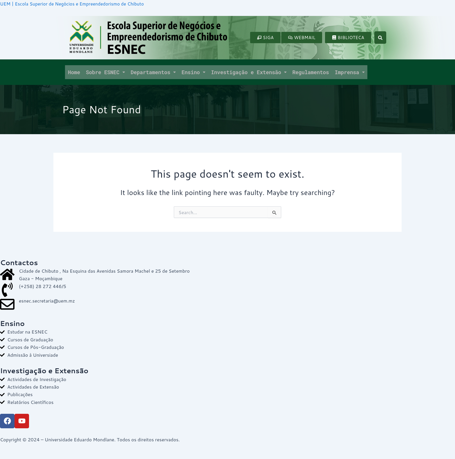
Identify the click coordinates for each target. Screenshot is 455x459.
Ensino (193, 71)
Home (74, 71)
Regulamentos (310, 71)
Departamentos (153, 71)
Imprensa (349, 71)
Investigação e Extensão (248, 71)
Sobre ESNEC (105, 71)
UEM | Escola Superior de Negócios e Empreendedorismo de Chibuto (74, 3)
